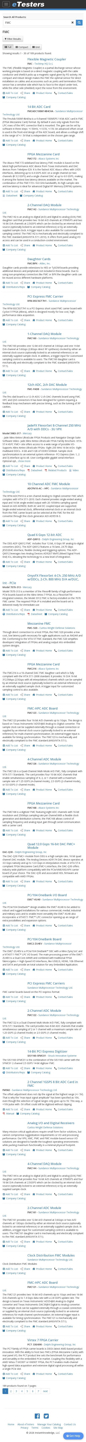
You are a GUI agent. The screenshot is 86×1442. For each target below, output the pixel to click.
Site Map (58, 1427)
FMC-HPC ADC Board (42, 708)
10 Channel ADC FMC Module (48, 484)
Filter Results (13, 38)
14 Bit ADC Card (38, 107)
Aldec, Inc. (45, 263)
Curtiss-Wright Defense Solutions (57, 628)
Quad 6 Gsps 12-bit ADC (44, 535)
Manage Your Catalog (49, 1424)
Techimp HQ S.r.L (43, 63)
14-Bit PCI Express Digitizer (47, 1051)
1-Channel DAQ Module (44, 334)
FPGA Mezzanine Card (43, 154)
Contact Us (70, 1424)
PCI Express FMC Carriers (46, 983)
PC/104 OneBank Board (44, 939)
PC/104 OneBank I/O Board (47, 895)
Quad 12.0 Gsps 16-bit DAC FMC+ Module (51, 846)
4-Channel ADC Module (44, 759)
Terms (34, 1427)
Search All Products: (14, 17)
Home (11, 1424)
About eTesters (25, 1424)
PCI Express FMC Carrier (45, 296)
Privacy (24, 1427)
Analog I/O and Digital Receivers (50, 1123)
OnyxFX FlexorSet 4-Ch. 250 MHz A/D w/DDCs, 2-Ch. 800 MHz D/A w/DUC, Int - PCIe (41, 579)
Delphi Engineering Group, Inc (58, 539)
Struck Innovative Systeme (62, 1055)
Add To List (12, 93)
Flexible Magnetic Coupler (46, 59)
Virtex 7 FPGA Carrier (42, 1340)
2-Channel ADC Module (44, 1011)
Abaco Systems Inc (48, 158)
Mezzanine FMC (39, 623)
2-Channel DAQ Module (44, 205)
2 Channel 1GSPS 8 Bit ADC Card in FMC (52, 1084)
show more (24, 461)
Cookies (46, 1427)
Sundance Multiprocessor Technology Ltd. (50, 987)
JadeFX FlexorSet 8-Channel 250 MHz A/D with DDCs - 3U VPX (54, 427)
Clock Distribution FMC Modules (51, 1255)
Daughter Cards (39, 259)
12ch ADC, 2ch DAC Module (47, 385)
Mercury (27, 433)
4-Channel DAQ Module (44, 1164)
